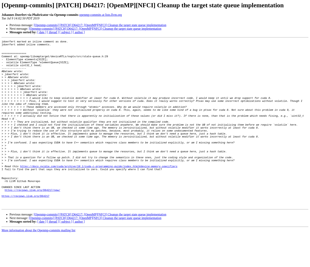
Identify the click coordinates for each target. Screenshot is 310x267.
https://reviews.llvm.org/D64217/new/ (32, 220)
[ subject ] (66, 32)
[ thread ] (53, 32)
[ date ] (41, 32)
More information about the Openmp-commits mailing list (38, 263)
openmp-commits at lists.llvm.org (100, 14)
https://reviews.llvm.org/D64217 (25, 227)
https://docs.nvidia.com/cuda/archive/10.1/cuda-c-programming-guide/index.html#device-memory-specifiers (99, 192)
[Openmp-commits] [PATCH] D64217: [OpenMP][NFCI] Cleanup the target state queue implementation (100, 25)
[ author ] (79, 32)
